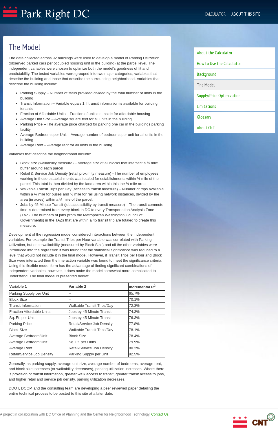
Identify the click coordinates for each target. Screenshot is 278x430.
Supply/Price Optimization (219, 95)
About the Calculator (214, 53)
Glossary (204, 117)
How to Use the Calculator (219, 63)
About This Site (245, 14)
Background (206, 74)
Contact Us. (160, 414)
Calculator (215, 14)
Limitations (206, 106)
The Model (206, 85)
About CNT (206, 127)
